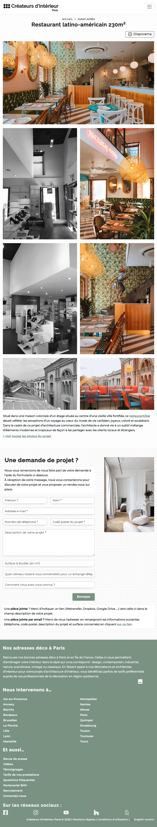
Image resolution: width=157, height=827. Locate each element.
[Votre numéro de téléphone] (25, 522)
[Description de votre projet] (49, 542)
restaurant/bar (139, 416)
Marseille (9, 741)
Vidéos (8, 764)
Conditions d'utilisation (112, 819)
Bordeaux (10, 715)
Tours (84, 741)
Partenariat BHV (15, 785)
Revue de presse (15, 759)
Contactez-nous (14, 796)
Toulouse (86, 736)
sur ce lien (124, 624)
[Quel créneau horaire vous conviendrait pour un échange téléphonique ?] (49, 574)
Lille (6, 731)
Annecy (8, 704)
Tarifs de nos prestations (21, 774)
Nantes (85, 704)
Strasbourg (88, 725)
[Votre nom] (73, 500)
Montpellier (88, 699)
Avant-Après (86, 19)
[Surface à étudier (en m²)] (49, 563)
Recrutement (13, 790)
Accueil (67, 19)
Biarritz (8, 709)
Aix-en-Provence (15, 699)
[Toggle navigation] (149, 6)
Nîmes (84, 709)
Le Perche (10, 725)
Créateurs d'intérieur (30, 7)
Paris (83, 715)
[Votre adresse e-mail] (49, 511)
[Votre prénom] (25, 500)
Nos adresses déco (34, 648)
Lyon (6, 736)
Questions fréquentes (19, 780)
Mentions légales (84, 819)
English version (142, 819)
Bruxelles (10, 720)
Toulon (85, 731)
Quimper (86, 720)
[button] (78, 240)
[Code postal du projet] (73, 522)
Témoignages (13, 769)
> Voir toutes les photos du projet (27, 436)
